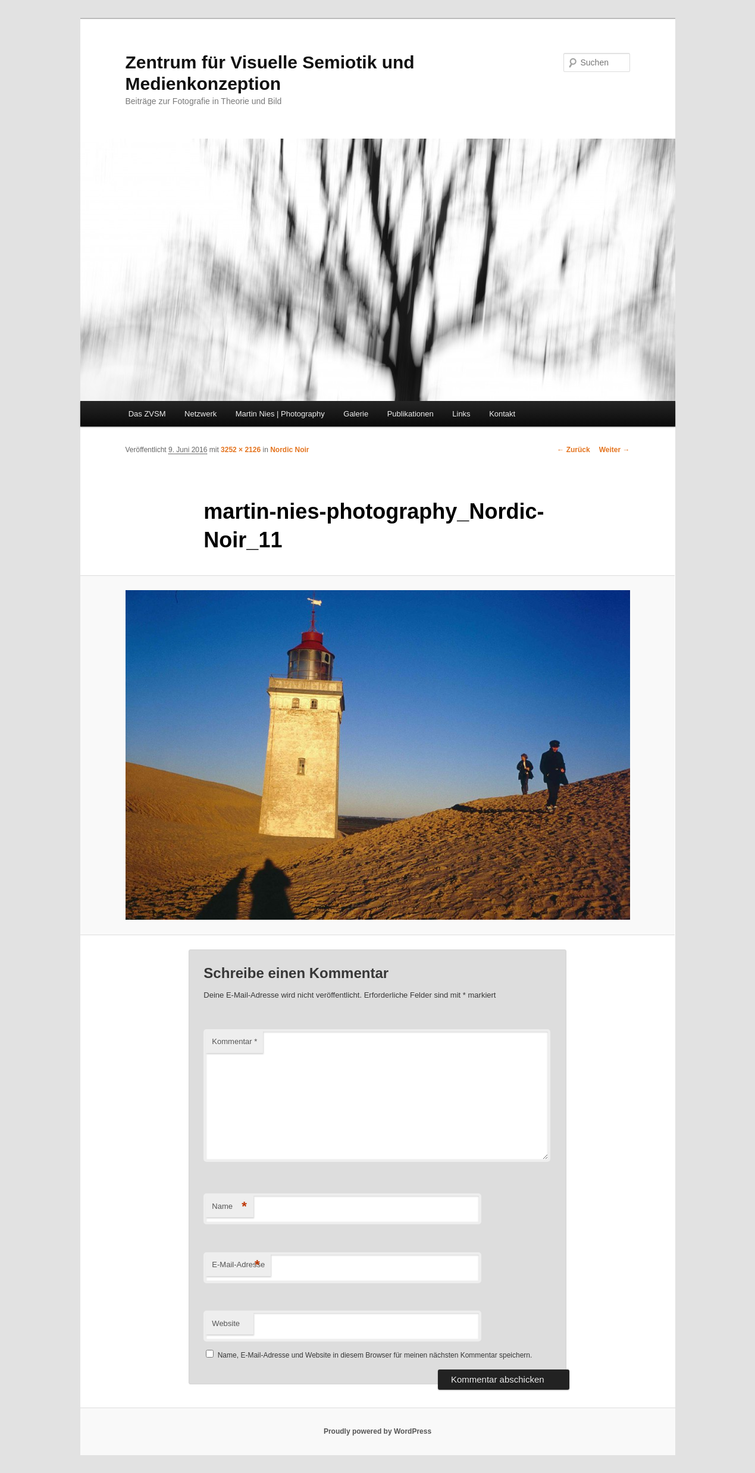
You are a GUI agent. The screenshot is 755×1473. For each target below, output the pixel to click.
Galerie (355, 413)
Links (461, 413)
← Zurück (573, 450)
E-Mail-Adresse (238, 1265)
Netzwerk (200, 413)
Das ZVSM (147, 413)
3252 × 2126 (241, 450)
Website (226, 1323)
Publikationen (410, 413)
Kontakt (502, 413)
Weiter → (614, 450)
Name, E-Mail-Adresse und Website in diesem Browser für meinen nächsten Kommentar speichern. (375, 1355)
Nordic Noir (289, 450)
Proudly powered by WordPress (377, 1431)
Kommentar (234, 1041)
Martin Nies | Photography (280, 413)
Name (229, 1206)
